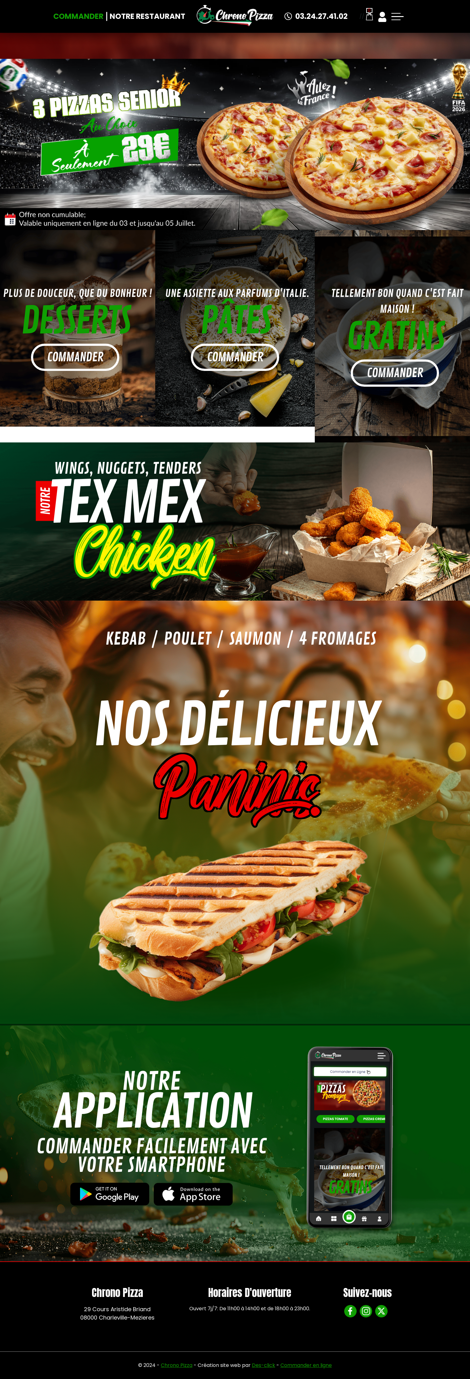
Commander (78, 16)
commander (75, 357)
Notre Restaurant (147, 16)
